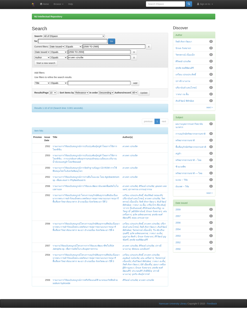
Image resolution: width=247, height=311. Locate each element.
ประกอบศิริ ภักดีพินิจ (142, 271)
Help (70, 4)
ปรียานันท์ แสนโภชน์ (133, 198)
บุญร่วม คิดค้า (129, 236)
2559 (178, 209)
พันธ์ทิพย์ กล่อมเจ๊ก (153, 195)
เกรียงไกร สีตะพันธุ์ (156, 205)
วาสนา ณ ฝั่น (155, 233)
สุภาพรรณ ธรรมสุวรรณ (140, 189)
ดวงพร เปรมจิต (129, 146)
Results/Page (41, 92)
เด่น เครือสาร (147, 258)
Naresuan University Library (173, 303)
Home (44, 4)
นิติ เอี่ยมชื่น (146, 264)
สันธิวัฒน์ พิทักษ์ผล (141, 261)
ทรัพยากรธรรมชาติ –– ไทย (189, 173)
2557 (178, 216)
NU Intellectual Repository (48, 16)
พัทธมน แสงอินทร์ (140, 249)
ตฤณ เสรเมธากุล (140, 217)
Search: (38, 36)
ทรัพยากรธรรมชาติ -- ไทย (188, 160)
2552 (178, 242)
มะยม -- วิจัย (182, 180)
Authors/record (123, 92)
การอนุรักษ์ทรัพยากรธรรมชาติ (190, 133)
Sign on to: (205, 4)
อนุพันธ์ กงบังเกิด (130, 258)
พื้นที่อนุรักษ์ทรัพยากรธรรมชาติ (191, 147)
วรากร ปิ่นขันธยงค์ (131, 208)
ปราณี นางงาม (183, 81)
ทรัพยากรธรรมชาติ (185, 140)
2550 (178, 249)
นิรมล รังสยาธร (154, 211)
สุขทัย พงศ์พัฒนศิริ (138, 239)
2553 (178, 236)
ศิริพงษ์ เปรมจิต (146, 186)
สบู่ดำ (178, 153)
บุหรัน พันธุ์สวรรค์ (140, 274)
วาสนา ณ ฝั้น (138, 205)
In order (93, 92)
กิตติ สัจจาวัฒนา (147, 201)
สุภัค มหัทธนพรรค (141, 214)
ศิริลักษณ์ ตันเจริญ (151, 208)
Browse (59, 4)
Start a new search (46, 63)
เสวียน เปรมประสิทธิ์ (132, 195)
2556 (178, 222)
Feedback (212, 303)
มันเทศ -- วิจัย (182, 186)
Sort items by (67, 92)
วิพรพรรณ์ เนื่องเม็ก (141, 230)
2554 (178, 229)
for (35, 41)
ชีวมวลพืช (181, 166)
